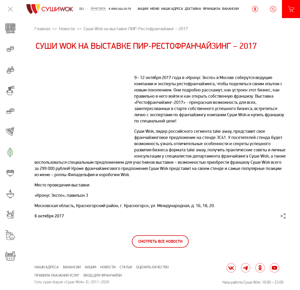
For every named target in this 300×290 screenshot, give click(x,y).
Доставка (193, 9)
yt (274, 267)
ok (260, 267)
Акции (143, 9)
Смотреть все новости (160, 241)
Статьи (126, 267)
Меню (154, 9)
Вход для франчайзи (103, 275)
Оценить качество (152, 267)
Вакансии (230, 9)
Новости (107, 267)
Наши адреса (172, 9)
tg (245, 267)
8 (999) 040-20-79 (120, 9)
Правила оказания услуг (57, 275)
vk (231, 267)
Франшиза (211, 9)
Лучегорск (98, 8)
